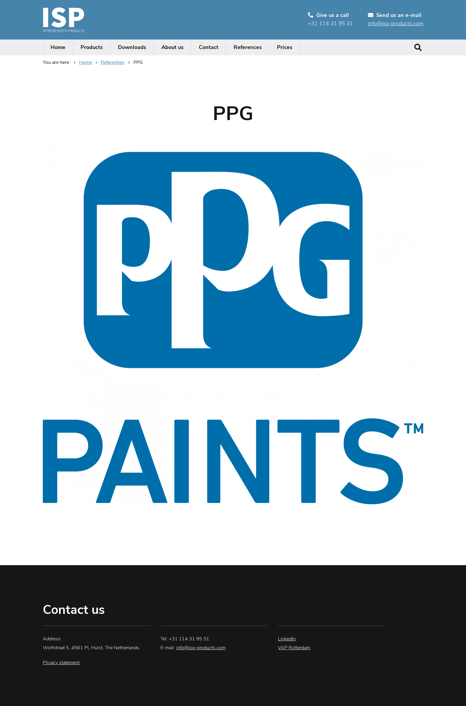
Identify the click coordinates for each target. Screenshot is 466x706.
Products (92, 48)
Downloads (132, 48)
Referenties (113, 62)
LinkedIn (287, 639)
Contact (208, 48)
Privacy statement (61, 663)
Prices (284, 48)
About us (172, 48)
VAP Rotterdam (294, 648)
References (248, 48)
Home (58, 48)
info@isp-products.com (395, 24)
